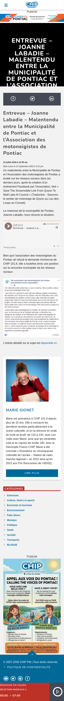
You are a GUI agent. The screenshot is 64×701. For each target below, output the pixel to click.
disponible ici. (49, 343)
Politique (12, 525)
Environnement (15, 510)
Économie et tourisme (19, 505)
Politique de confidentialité (28, 667)
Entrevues (13, 495)
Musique (12, 520)
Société (11, 535)
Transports (13, 540)
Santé (10, 530)
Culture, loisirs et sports (20, 500)
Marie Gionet (20, 410)
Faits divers (13, 515)
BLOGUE (12, 544)
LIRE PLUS (32, 473)
